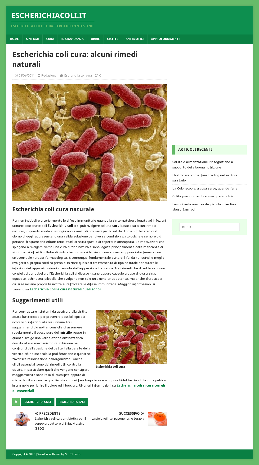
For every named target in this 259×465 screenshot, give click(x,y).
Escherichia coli (38, 402)
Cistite (112, 39)
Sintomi (32, 39)
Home (14, 39)
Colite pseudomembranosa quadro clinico (204, 196)
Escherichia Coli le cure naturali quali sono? (65, 289)
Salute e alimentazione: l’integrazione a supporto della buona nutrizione (202, 164)
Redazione (49, 75)
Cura (50, 39)
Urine (95, 39)
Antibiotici (135, 39)
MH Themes (72, 454)
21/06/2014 (27, 75)
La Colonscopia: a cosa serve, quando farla (204, 188)
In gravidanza (72, 39)
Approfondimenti (165, 39)
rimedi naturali (72, 402)
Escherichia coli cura (78, 75)
